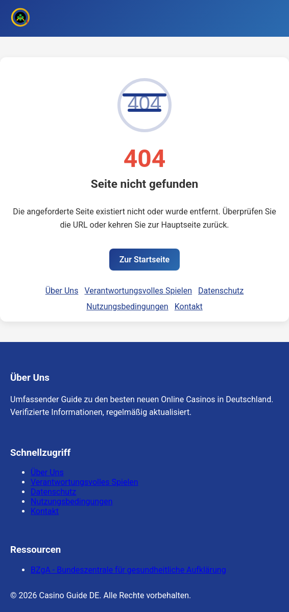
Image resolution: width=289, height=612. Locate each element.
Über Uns (62, 291)
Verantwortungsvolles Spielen (138, 291)
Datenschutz (221, 291)
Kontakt (189, 306)
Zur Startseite (144, 259)
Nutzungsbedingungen (127, 306)
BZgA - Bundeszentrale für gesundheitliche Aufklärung (128, 570)
